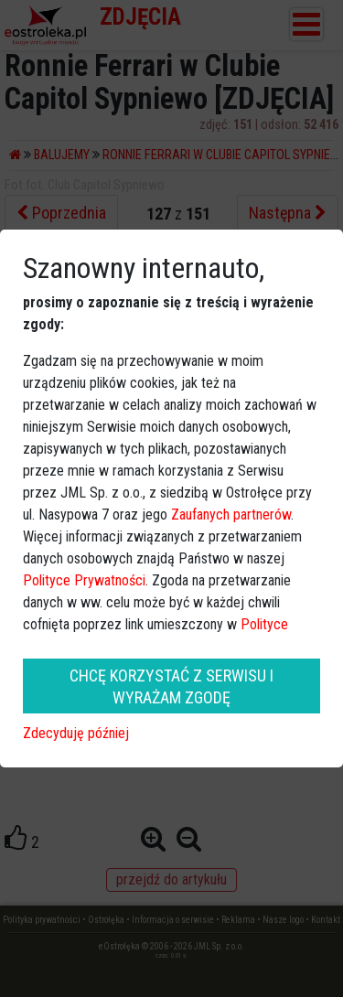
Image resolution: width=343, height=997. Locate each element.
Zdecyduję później (76, 733)
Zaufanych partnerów (231, 514)
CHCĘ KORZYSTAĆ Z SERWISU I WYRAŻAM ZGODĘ (171, 686)
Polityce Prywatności (84, 580)
